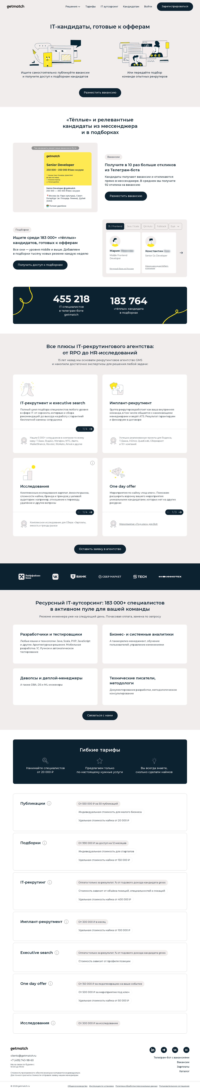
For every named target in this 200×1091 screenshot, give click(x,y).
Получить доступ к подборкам (40, 265)
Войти (148, 6)
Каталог (184, 1071)
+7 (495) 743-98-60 (22, 1060)
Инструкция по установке (101, 1086)
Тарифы (90, 6)
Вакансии (183, 1062)
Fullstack (161, 226)
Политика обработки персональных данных (136, 1086)
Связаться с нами (100, 715)
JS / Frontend (115, 226)
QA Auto (147, 226)
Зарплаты (183, 1066)
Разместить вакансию (100, 92)
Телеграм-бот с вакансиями (171, 1057)
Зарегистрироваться (175, 6)
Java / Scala (133, 226)
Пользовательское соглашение (174, 1086)
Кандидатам (131, 6)
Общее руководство (77, 1086)
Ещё (175, 226)
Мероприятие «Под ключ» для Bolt (138, 524)
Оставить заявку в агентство (100, 549)
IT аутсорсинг (109, 6)
